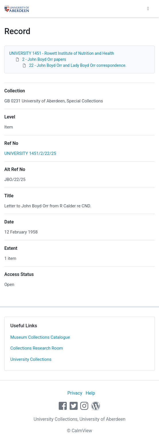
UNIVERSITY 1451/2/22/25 (30, 153)
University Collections (31, 359)
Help (90, 393)
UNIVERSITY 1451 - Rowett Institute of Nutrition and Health (61, 53)
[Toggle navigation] (148, 8)
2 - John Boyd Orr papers (44, 59)
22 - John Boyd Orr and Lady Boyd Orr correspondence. (77, 65)
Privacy (74, 393)
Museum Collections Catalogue (40, 337)
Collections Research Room (36, 348)
